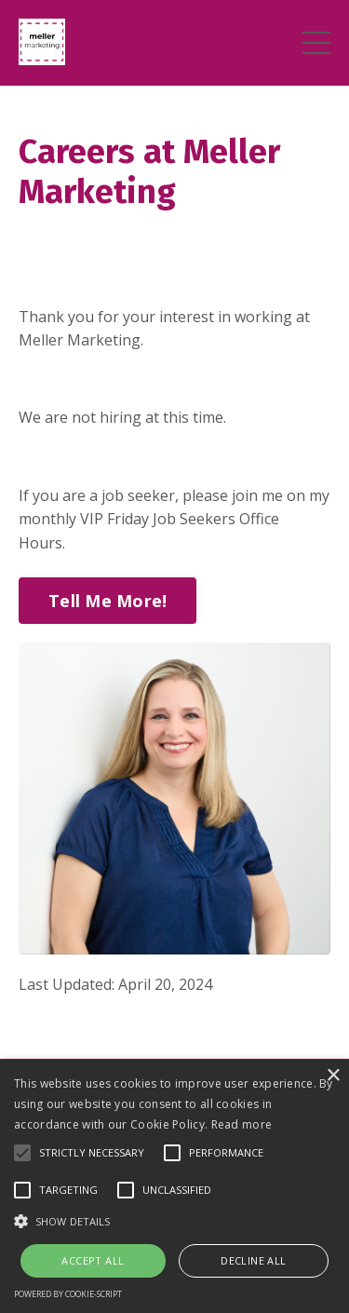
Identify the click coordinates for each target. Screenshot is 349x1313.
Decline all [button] (253, 1260)
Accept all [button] (92, 1260)
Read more (242, 1124)
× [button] (333, 1076)
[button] (174, 1220)
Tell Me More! (107, 600)
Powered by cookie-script (68, 1294)
